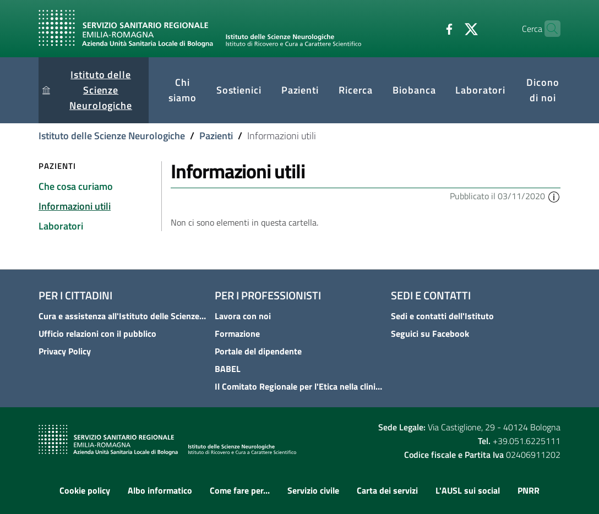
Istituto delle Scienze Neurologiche (112, 135)
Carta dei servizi (387, 490)
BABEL (228, 368)
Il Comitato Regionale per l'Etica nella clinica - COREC (299, 386)
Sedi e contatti (431, 295)
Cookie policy (84, 490)
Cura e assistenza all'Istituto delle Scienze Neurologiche (123, 315)
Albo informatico (160, 490)
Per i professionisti (268, 295)
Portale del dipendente (258, 351)
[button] (553, 196)
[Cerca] (547, 28)
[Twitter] (450, 28)
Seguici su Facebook (430, 333)
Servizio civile (313, 490)
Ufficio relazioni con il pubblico (97, 333)
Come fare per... (240, 490)
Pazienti (216, 135)
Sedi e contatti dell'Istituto (442, 315)
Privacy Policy (65, 351)
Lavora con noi (243, 315)
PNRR (529, 490)
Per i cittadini (75, 295)
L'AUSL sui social (467, 490)
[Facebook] (428, 28)
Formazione (237, 333)
